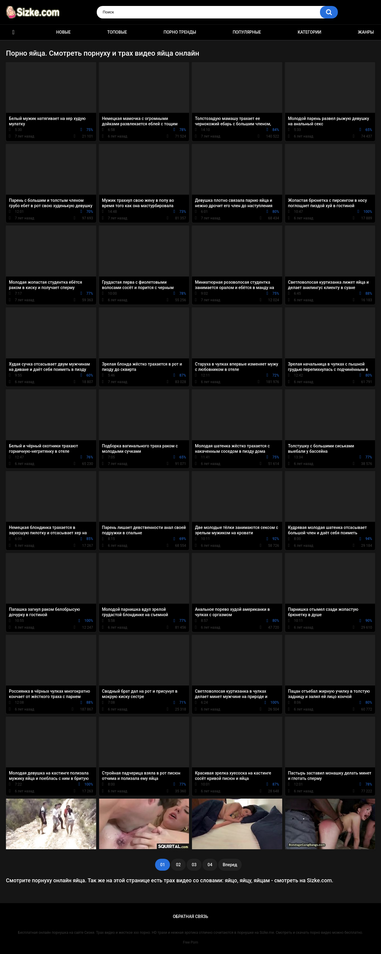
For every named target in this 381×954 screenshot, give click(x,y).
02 (178, 864)
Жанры (366, 32)
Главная (13, 32)
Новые (63, 32)
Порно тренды (179, 32)
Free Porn (190, 942)
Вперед (230, 864)
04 (209, 864)
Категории (309, 32)
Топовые (117, 32)
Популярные (247, 32)
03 (194, 864)
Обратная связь (190, 916)
